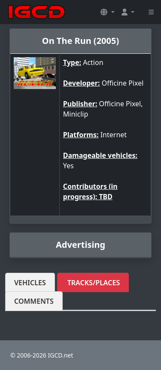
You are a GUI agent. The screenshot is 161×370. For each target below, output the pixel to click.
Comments (34, 301)
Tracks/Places (93, 282)
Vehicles (30, 282)
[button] (107, 12)
